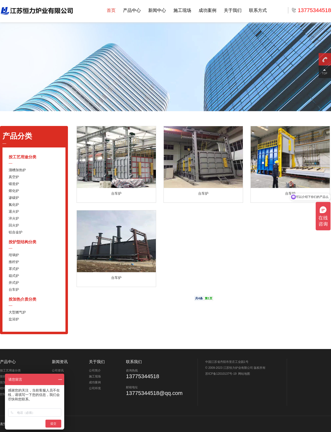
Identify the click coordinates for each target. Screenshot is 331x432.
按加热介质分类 (22, 299)
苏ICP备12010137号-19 (221, 373)
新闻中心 (157, 10)
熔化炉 (14, 191)
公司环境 (95, 388)
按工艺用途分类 (22, 157)
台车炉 (14, 289)
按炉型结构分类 (22, 242)
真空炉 (14, 177)
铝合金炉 (15, 232)
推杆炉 (14, 262)
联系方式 (258, 10)
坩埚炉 (14, 255)
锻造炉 (14, 184)
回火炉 (14, 225)
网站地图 (244, 373)
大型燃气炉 (17, 312)
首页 (111, 10)
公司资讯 (58, 370)
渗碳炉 (14, 198)
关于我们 (233, 10)
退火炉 (14, 211)
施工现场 (182, 10)
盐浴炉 (14, 319)
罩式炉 (14, 269)
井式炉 (14, 283)
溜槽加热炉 (17, 170)
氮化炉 (14, 204)
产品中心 (132, 10)
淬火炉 (14, 218)
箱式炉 (14, 276)
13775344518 (311, 10)
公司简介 (95, 370)
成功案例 (207, 10)
